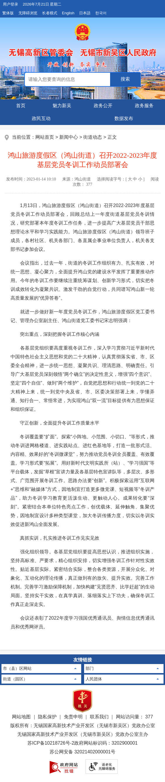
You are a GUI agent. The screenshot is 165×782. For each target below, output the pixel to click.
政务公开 (103, 105)
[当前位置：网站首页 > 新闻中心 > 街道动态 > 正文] (82, 137)
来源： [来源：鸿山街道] (76, 179)
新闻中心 (68, 137)
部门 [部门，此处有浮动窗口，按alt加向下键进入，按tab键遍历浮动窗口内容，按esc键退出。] (90, 668)
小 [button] (140, 179)
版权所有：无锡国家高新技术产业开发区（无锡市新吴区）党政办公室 (82, 725)
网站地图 (21, 716)
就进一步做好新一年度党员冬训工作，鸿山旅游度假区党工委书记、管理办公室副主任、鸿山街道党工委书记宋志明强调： (82, 316)
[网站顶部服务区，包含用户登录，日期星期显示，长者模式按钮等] (82, 9)
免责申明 (73, 716)
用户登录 (10, 4)
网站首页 (44, 137)
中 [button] (135, 179)
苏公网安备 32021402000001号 (82, 751)
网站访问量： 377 (134, 716)
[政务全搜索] (125, 79)
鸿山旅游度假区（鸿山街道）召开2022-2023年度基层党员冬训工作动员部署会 (82, 160)
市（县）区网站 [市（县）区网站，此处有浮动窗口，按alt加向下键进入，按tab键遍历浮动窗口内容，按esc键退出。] (17, 668)
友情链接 (82, 659)
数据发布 (123, 118)
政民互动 (41, 118)
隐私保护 (47, 716)
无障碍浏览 (27, 13)
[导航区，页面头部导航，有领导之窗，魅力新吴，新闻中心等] (82, 112)
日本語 (85, 13)
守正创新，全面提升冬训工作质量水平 (55, 422)
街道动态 (92, 137)
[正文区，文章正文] (82, 398)
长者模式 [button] (49, 13)
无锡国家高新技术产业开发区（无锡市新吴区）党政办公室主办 (82, 734)
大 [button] (130, 179)
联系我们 (99, 716)
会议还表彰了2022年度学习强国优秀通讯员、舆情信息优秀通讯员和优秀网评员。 (82, 622)
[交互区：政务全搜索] (82, 79)
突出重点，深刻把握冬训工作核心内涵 (55, 334)
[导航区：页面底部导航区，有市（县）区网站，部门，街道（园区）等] (82, 669)
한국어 (101, 13)
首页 (20, 105)
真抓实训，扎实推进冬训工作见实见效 (55, 538)
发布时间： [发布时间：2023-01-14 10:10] (31, 179)
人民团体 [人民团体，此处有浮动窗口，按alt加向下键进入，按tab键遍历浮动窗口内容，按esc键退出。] (94, 679)
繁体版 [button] (8, 13)
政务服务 (144, 105)
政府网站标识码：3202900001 (106, 743)
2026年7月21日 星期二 (42, 4)
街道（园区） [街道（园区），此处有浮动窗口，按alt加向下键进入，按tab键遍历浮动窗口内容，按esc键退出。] (15, 679)
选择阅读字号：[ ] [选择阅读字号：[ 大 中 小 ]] (121, 179)
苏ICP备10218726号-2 (50, 743)
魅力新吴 (62, 105)
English (68, 13)
